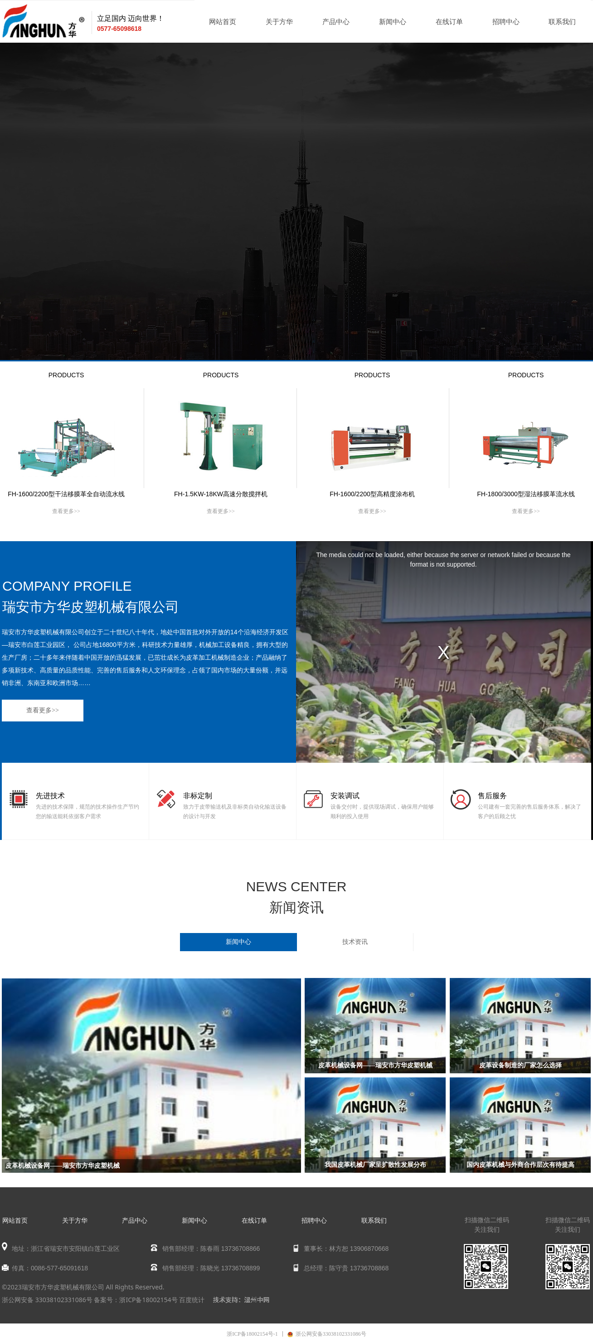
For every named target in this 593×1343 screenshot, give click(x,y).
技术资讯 (355, 941)
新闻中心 (238, 941)
